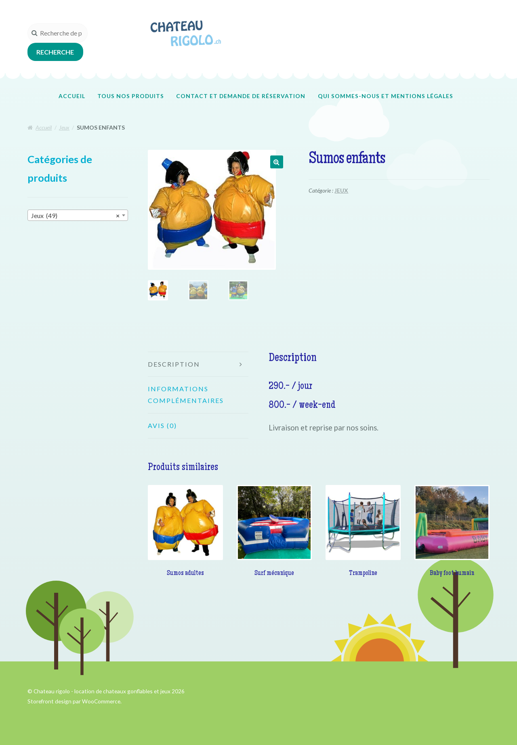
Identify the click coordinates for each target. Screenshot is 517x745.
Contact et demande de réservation (240, 95)
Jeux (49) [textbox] (75, 215)
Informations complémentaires (186, 394)
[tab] (198, 364)
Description (174, 364)
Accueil (72, 95)
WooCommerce (101, 701)
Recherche (55, 52)
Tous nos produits (130, 95)
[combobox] (77, 215)
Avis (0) (162, 425)
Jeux (64, 127)
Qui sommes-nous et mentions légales (385, 95)
